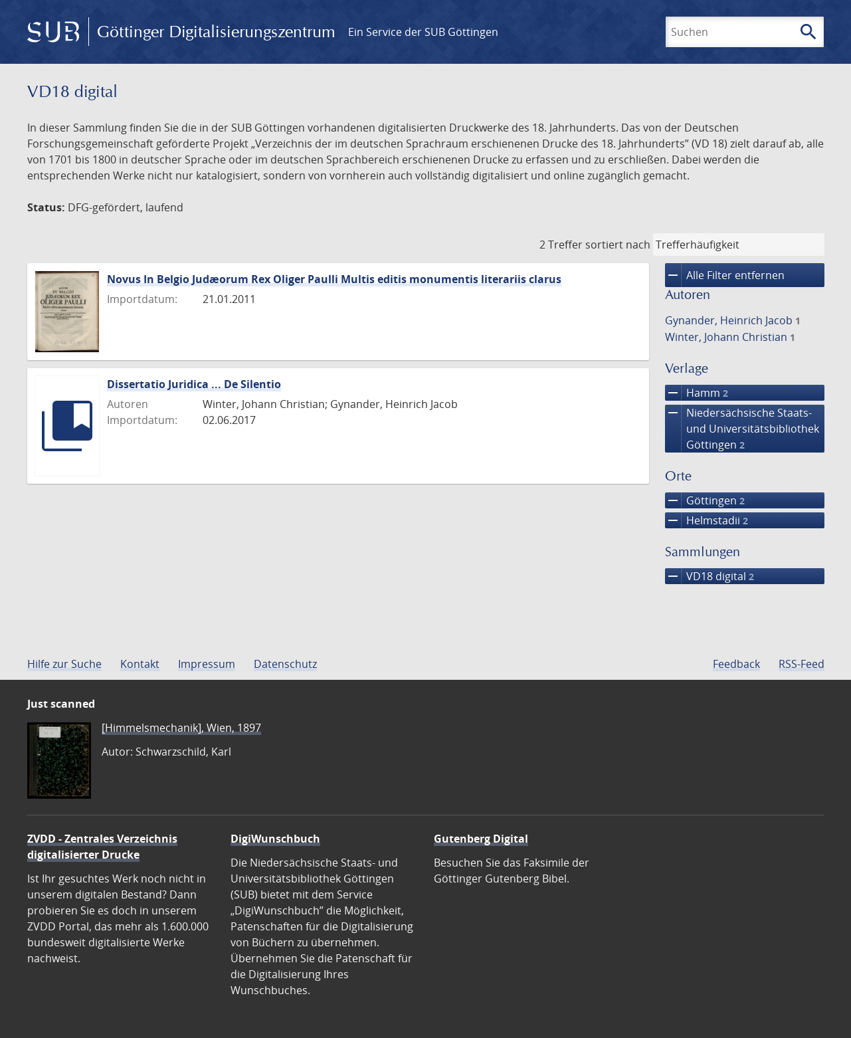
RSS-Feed (801, 664)
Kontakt (139, 664)
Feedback (736, 664)
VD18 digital (709, 576)
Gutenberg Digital (481, 838)
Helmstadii (706, 520)
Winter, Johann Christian (730, 337)
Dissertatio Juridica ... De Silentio (194, 384)
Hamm (696, 393)
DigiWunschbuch (275, 838)
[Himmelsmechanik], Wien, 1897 (181, 727)
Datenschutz (285, 664)
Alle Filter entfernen (725, 275)
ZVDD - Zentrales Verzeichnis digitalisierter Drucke (102, 846)
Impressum (206, 664)
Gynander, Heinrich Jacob (733, 320)
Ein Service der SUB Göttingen (423, 32)
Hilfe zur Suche (64, 664)
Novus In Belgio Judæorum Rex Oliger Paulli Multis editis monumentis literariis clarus (334, 279)
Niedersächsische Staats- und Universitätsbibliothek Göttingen (742, 429)
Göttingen (705, 500)
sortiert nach (617, 244)
